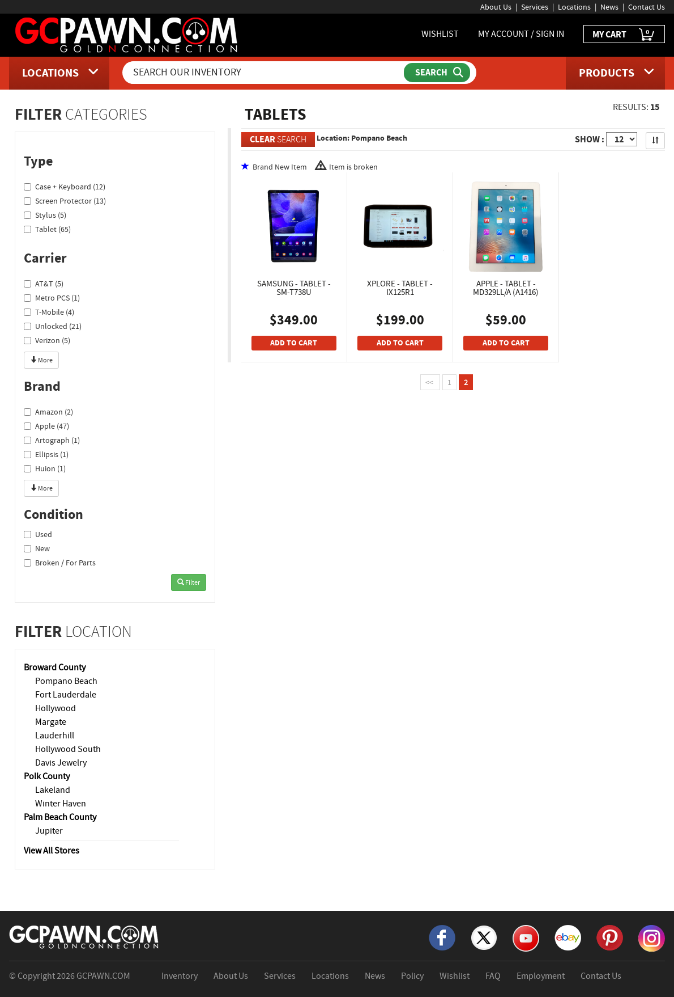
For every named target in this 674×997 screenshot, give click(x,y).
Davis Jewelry (61, 762)
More (41, 360)
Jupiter (49, 831)
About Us (495, 7)
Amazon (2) (48, 412)
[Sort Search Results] (655, 140)
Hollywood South (68, 749)
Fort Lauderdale (65, 694)
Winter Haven (60, 803)
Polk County (47, 776)
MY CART (624, 35)
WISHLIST (440, 34)
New (37, 548)
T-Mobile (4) (49, 312)
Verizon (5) (47, 340)
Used (38, 534)
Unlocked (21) (53, 326)
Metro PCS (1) (52, 298)
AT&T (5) (43, 283)
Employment (541, 976)
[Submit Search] (437, 72)
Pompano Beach (66, 681)
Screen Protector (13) (65, 201)
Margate (50, 722)
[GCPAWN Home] (84, 936)
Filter (188, 582)
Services (534, 7)
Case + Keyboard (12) (64, 186)
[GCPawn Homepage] (127, 34)
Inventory (179, 976)
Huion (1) (45, 468)
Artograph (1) (52, 440)
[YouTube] (526, 937)
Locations (574, 7)
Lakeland (52, 790)
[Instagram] (651, 937)
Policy (412, 976)
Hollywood (55, 708)
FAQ (493, 976)
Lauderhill (54, 735)
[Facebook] (442, 937)
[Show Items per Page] (621, 139)
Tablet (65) (47, 229)
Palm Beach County (60, 817)
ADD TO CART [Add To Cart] (293, 342)
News (609, 7)
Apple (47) (46, 426)
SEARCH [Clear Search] (278, 139)
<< (430, 382)
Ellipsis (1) (46, 454)
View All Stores (51, 850)
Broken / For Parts (60, 562)
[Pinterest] (609, 937)
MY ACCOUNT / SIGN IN (521, 34)
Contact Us (646, 7)
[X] (484, 937)
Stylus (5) (45, 215)
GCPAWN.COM (103, 976)
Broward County (55, 667)
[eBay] (567, 937)
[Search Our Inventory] (264, 72)
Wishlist (455, 976)
